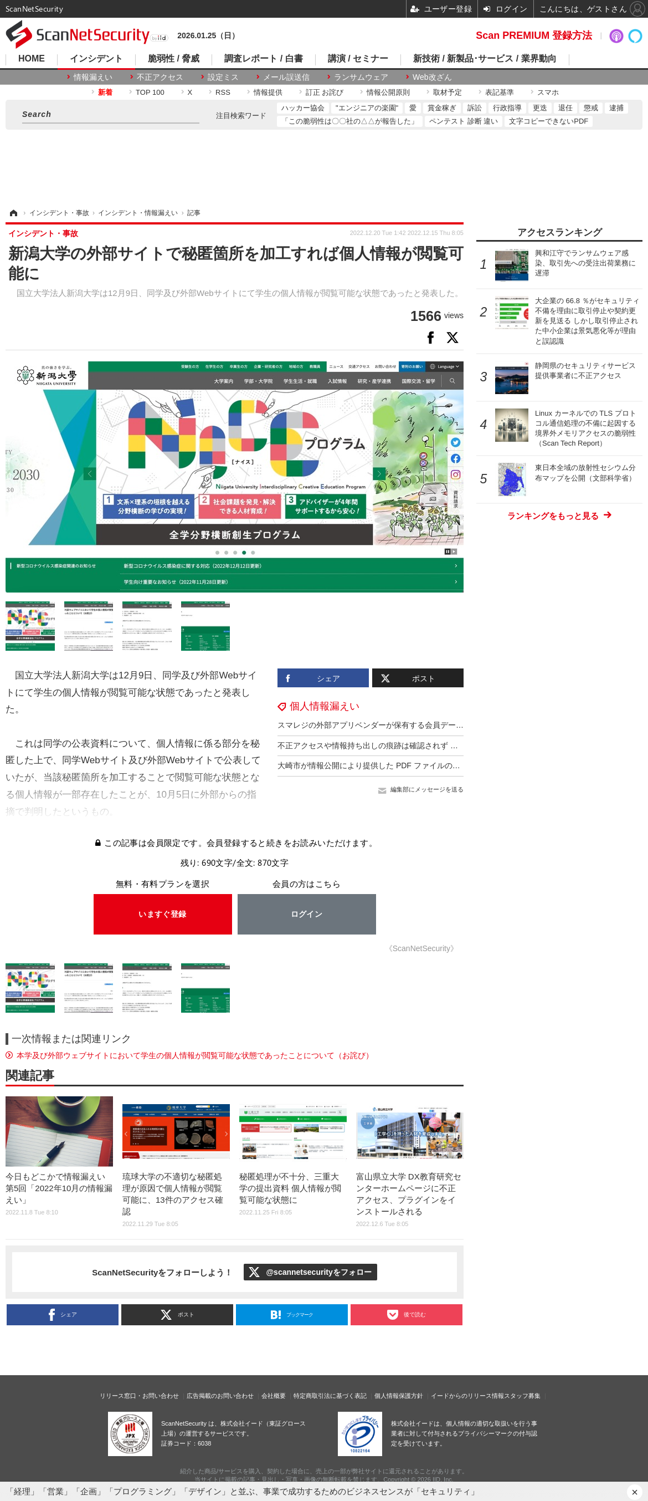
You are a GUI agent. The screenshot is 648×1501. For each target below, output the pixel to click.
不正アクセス (160, 77)
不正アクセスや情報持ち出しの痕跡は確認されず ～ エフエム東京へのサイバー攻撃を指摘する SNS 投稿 (460, 745)
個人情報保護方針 (398, 1395)
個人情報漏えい (324, 706)
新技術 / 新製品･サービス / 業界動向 (485, 58)
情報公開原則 (388, 92)
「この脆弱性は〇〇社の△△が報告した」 (349, 121)
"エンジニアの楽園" (367, 108)
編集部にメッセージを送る (427, 789)
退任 (565, 108)
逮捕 (616, 108)
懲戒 (591, 108)
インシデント (96, 58)
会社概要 (273, 1395)
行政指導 (507, 108)
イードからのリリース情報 (467, 1395)
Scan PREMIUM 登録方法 (534, 35)
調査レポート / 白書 (263, 58)
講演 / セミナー (358, 58)
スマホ (548, 92)
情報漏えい (93, 77)
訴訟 (474, 108)
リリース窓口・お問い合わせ (139, 1395)
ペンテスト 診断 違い (463, 121)
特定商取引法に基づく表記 (330, 1395)
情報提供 (268, 92)
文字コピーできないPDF (548, 121)
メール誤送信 (286, 77)
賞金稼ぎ (442, 108)
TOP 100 (150, 92)
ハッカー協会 (303, 108)
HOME (31, 58)
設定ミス (223, 77)
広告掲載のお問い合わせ (220, 1395)
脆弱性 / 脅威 (173, 58)
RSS (222, 92)
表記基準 (499, 92)
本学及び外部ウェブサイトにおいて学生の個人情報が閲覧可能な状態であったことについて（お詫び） (195, 1055)
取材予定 (447, 92)
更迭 (540, 108)
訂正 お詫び (325, 92)
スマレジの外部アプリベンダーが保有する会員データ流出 (378, 725)
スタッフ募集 (522, 1395)
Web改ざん (432, 77)
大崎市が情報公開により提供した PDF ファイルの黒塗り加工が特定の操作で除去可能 (427, 765)
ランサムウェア (361, 77)
